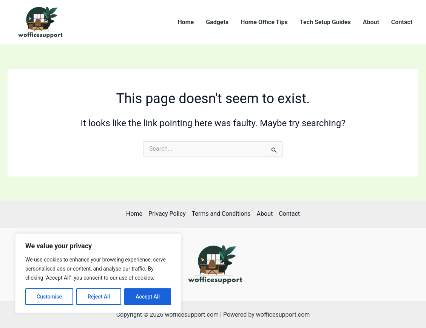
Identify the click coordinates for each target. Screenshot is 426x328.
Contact (401, 22)
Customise (49, 297)
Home (186, 22)
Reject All (99, 297)
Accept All (148, 297)
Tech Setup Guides (325, 22)
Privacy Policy (167, 213)
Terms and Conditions (220, 213)
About (371, 22)
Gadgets (217, 22)
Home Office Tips (264, 22)
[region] (98, 273)
